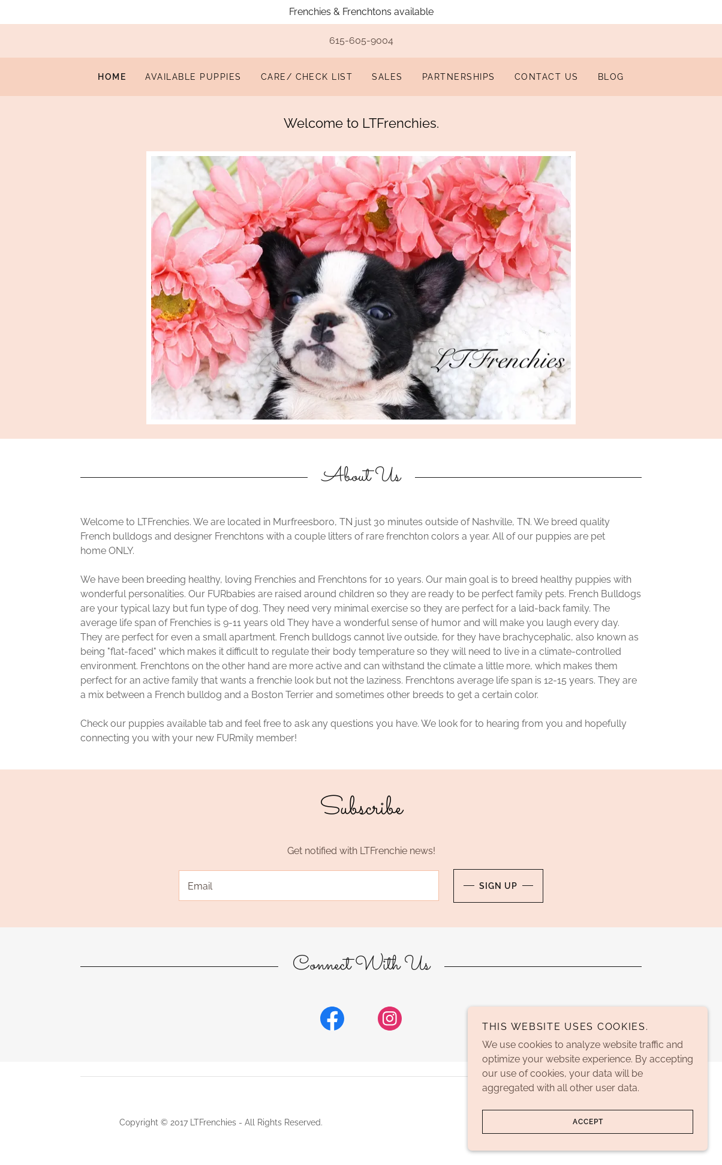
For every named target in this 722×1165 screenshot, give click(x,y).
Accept (542, 1122)
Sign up (485, 887)
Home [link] (112, 77)
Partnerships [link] (458, 77)
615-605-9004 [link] (361, 40)
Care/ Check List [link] (307, 77)
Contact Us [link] (547, 77)
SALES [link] (387, 77)
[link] (332, 1023)
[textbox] (309, 887)
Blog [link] (611, 77)
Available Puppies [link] (193, 77)
